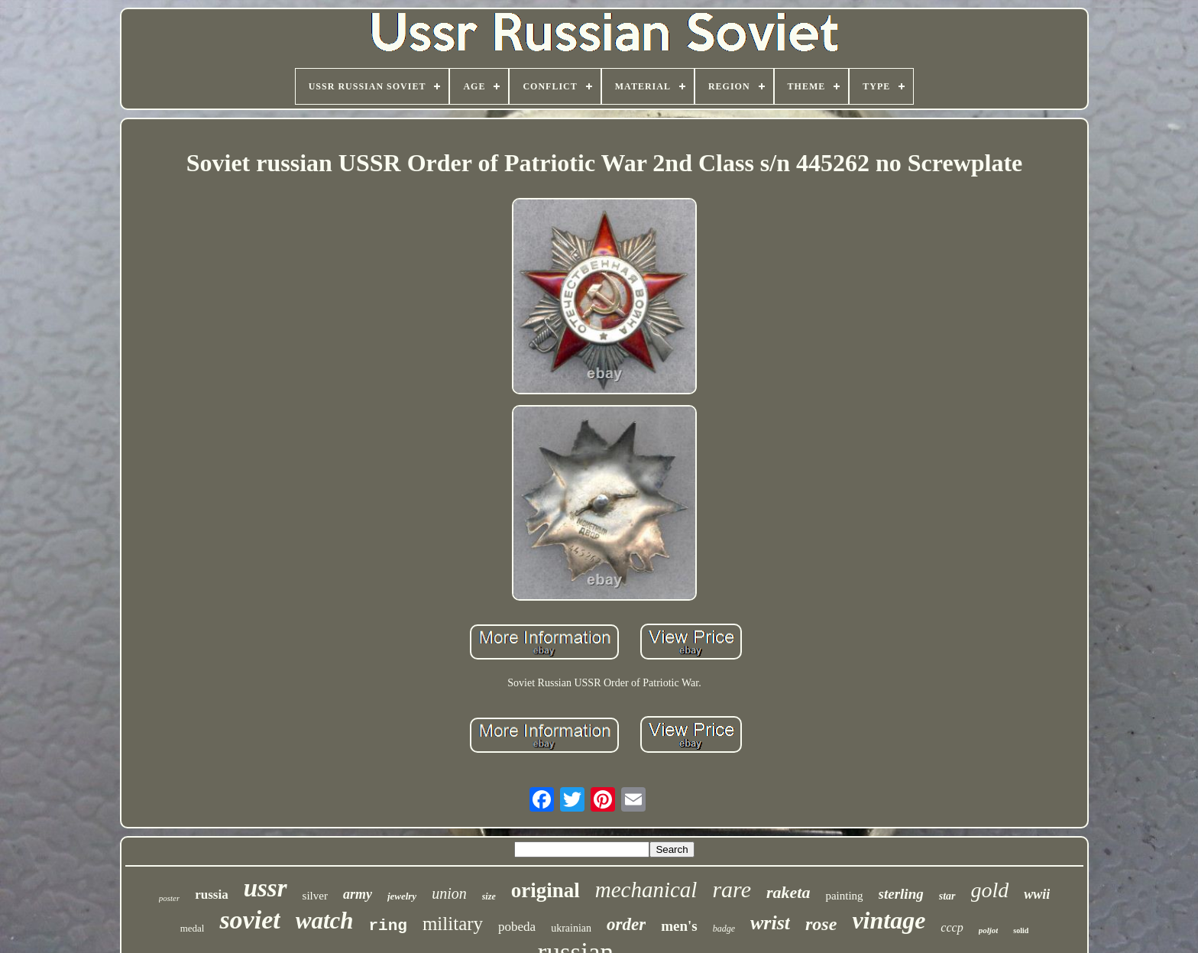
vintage (888, 920)
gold (990, 890)
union (449, 893)
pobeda (517, 926)
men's (679, 926)
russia (211, 894)
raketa (788, 892)
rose (821, 924)
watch (325, 920)
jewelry (401, 896)
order (626, 924)
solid (1020, 930)
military (453, 923)
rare (731, 889)
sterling (901, 894)
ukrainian (571, 928)
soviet (249, 920)
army (357, 894)
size (489, 896)
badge (724, 928)
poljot (989, 930)
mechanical (646, 889)
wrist (770, 923)
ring (388, 926)
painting (844, 896)
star (947, 896)
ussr (265, 888)
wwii (1037, 894)
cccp (952, 927)
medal (192, 928)
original (545, 890)
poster (169, 898)
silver (315, 896)
